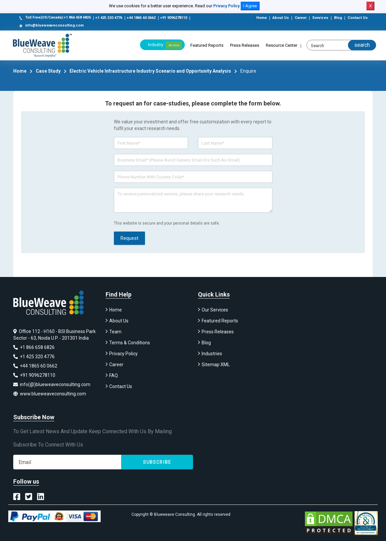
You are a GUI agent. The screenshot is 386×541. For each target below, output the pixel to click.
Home (261, 18)
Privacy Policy (226, 6)
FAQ (113, 375)
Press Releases (244, 45)
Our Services (215, 309)
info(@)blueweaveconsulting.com (51, 384)
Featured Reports (206, 45)
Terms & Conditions (129, 342)
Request (129, 238)
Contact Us (358, 18)
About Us (280, 18)
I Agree (250, 5)
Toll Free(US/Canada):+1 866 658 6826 (54, 18)
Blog (338, 18)
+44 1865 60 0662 (141, 18)
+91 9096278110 (173, 18)
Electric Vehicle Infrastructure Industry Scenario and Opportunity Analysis (150, 71)
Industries (212, 353)
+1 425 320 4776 (108, 18)
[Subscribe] (67, 462)
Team (115, 331)
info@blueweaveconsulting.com (51, 26)
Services (320, 18)
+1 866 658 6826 (34, 347)
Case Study (48, 71)
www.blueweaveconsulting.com (49, 393)
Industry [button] (165, 45)
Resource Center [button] (281, 45)
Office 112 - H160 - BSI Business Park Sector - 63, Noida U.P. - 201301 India (54, 335)
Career (301, 18)
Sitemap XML (216, 364)
